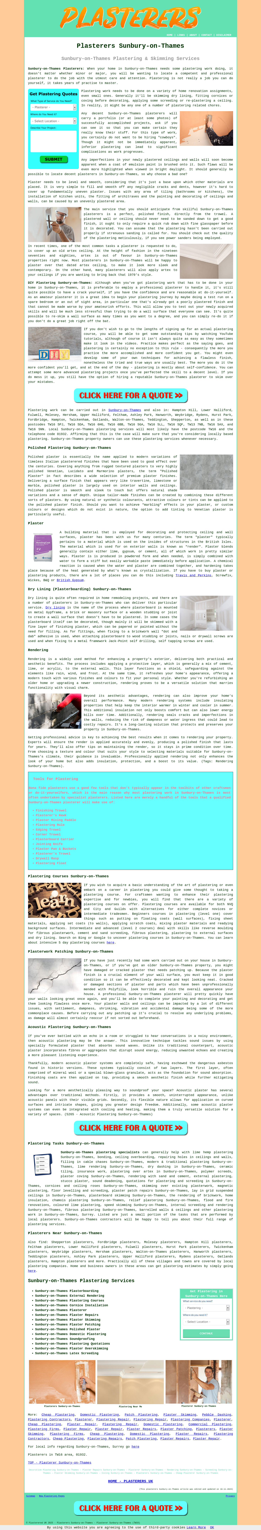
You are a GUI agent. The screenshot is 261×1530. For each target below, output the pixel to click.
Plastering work (96, 91)
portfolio (107, 118)
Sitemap (30, 1496)
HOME (170, 35)
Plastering (159, 78)
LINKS (181, 35)
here (110, 942)
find (42, 1242)
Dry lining (55, 607)
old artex (68, 251)
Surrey (87, 1214)
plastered (153, 160)
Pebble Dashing (216, 1415)
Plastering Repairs (104, 1439)
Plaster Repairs (141, 1429)
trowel (220, 214)
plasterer (36, 78)
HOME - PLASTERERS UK (130, 1481)
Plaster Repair (81, 1424)
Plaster (78, 556)
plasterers (115, 270)
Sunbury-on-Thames (124, 410)
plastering (110, 147)
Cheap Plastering (58, 1415)
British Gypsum (70, 580)
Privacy (230, 1496)
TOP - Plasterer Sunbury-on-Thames (59, 1462)
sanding (133, 233)
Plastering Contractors (49, 1419)
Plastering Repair (112, 1419)
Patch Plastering (141, 1415)
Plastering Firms (43, 1429)
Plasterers (205, 1429)
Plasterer (83, 1419)
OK (212, 1527)
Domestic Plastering (99, 1415)
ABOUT (193, 35)
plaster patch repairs (132, 1190)
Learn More (196, 1527)
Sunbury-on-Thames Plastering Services (81, 1281)
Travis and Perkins (193, 575)
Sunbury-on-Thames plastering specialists (100, 1152)
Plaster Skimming (179, 1415)
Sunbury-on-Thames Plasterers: (56, 68)
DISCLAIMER (223, 35)
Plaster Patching (176, 1429)
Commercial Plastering (210, 1424)
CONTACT (206, 35)
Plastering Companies (190, 1419)
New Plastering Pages (52, 1496)
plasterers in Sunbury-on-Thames (107, 174)
